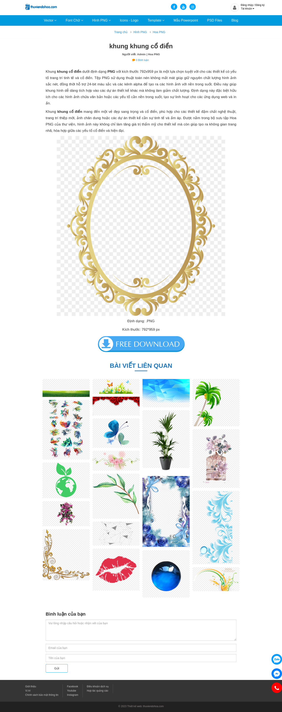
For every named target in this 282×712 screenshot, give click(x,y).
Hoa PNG (159, 32)
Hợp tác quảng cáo (97, 690)
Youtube (71, 690)
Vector (50, 20)
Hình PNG (101, 20)
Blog (234, 20)
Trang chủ (121, 32)
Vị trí (28, 690)
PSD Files (214, 20)
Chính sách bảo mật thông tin (41, 694)
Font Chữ (74, 20)
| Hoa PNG (153, 54)
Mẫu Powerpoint (186, 20)
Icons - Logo (129, 20)
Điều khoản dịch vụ (98, 686)
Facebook (72, 686)
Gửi (56, 668)
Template (156, 20)
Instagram (72, 694)
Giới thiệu (30, 686)
